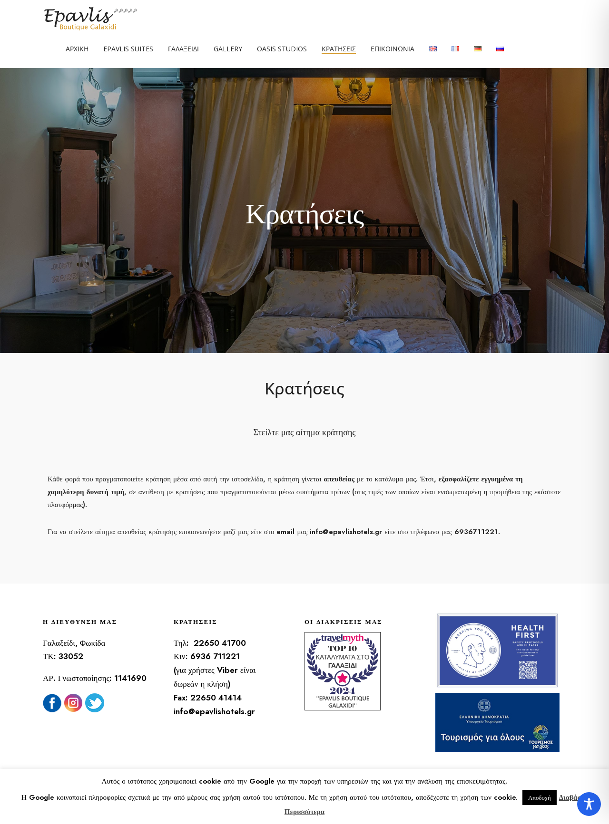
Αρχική (77, 48)
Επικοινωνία (392, 48)
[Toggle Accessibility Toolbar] (589, 804)
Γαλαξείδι (183, 48)
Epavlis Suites (128, 48)
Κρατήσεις (339, 48)
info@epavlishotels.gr (346, 532)
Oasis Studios (282, 48)
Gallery (228, 48)
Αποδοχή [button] (539, 797)
